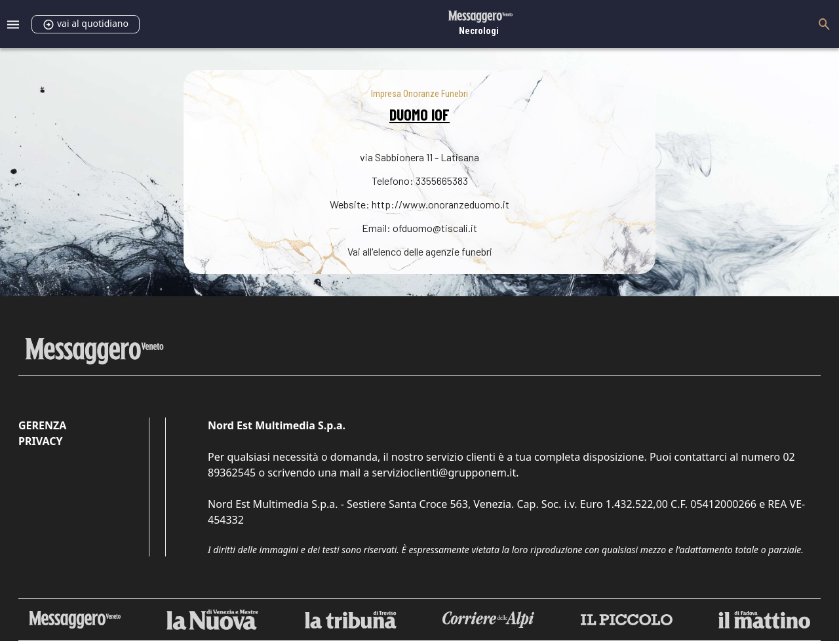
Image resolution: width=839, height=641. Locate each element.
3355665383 (442, 180)
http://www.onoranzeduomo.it (440, 204)
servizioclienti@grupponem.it (444, 472)
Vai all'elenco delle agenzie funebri (419, 251)
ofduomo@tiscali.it (435, 228)
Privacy (40, 441)
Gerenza (42, 425)
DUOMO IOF (419, 114)
